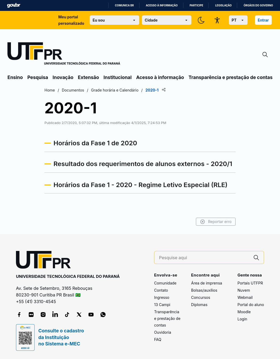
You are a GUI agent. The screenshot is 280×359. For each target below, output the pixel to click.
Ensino (15, 77)
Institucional (118, 77)
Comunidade (165, 283)
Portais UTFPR (250, 283)
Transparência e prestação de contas (230, 77)
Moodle (244, 312)
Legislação (223, 5)
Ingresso (161, 297)
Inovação (63, 77)
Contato (161, 290)
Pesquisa (37, 77)
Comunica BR (124, 5)
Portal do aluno (250, 304)
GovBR (13, 5)
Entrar (263, 20)
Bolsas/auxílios (204, 290)
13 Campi (162, 304)
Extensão (88, 77)
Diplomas (199, 304)
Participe (196, 5)
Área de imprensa (206, 283)
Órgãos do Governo (258, 5)
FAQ (157, 339)
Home (49, 90)
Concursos (200, 297)
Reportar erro (216, 221)
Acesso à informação (162, 5)
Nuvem (243, 290)
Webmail (245, 297)
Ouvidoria (162, 332)
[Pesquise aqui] (204, 258)
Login (242, 319)
